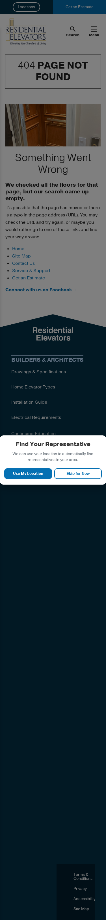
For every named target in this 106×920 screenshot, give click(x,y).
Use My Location (28, 473)
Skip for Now (78, 473)
